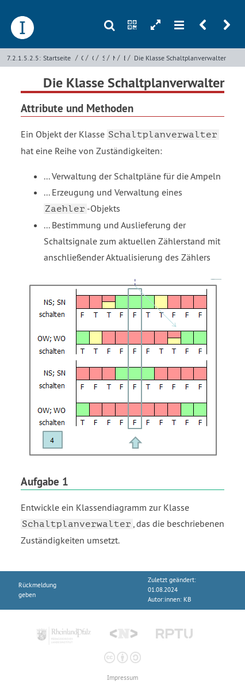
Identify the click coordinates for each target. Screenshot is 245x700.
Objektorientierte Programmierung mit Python (93, 57)
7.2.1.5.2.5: (24, 57)
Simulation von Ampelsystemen (103, 57)
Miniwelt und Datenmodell (114, 57)
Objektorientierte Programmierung (82, 57)
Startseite (57, 57)
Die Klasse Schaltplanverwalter (180, 57)
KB (187, 599)
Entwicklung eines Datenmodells (125, 57)
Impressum (122, 678)
